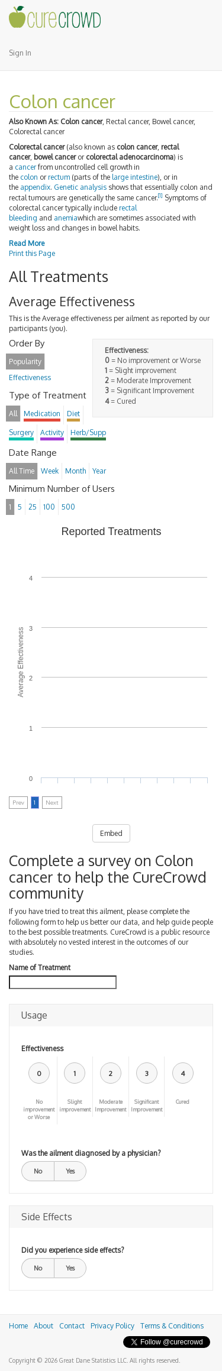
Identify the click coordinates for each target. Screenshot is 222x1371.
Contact (72, 1325)
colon (29, 177)
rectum (59, 177)
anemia (66, 217)
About (43, 1325)
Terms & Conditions (172, 1325)
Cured (182, 1101)
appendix (35, 187)
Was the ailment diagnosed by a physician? (90, 1153)
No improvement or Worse (38, 1109)
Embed (111, 833)
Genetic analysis (80, 187)
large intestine (134, 177)
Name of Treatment (39, 967)
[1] (160, 195)
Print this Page (32, 253)
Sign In (20, 52)
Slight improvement (75, 1105)
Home (18, 1325)
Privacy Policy (112, 1325)
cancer (25, 167)
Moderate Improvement (110, 1105)
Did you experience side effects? (72, 1250)
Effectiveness (42, 1048)
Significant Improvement (146, 1105)
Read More (26, 243)
